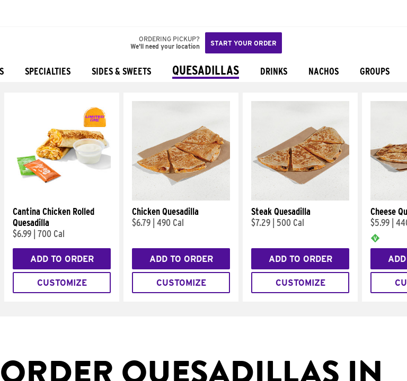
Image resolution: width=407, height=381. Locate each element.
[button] (43, 13)
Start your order (243, 43)
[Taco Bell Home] (18, 13)
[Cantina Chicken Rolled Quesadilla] (62, 198)
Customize (62, 283)
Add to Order (62, 259)
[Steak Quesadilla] (300, 198)
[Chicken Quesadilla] (181, 198)
